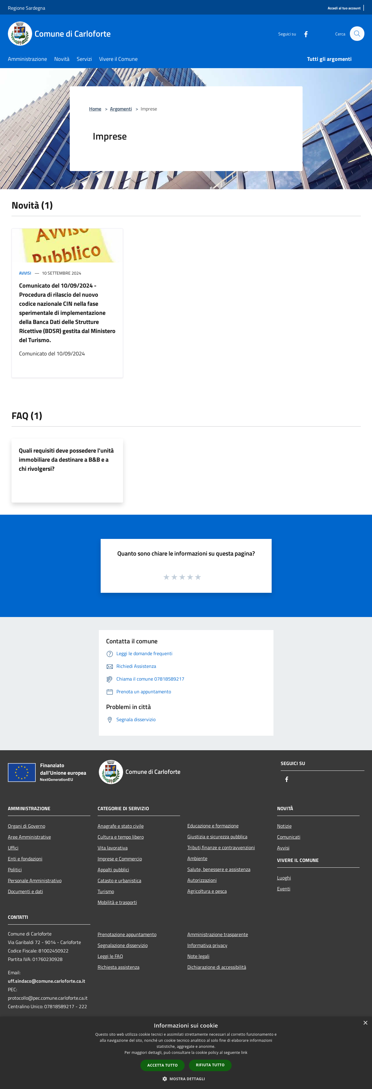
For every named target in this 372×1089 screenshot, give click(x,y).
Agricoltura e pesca (207, 891)
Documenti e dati (25, 891)
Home (95, 108)
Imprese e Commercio (120, 858)
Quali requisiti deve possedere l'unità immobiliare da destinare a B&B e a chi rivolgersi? (66, 459)
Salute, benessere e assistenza (218, 869)
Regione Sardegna (26, 8)
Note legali (198, 956)
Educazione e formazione (213, 825)
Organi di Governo (26, 826)
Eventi (283, 888)
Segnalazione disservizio (123, 945)
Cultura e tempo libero (121, 836)
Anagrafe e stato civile (121, 826)
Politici (15, 869)
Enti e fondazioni (25, 858)
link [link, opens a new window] (244, 1052)
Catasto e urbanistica (119, 880)
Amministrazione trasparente (217, 934)
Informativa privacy (207, 945)
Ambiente (197, 858)
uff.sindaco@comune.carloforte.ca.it (46, 981)
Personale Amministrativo (35, 880)
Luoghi (284, 877)
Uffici (13, 847)
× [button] (365, 1023)
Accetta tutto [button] (162, 1065)
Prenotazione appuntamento (127, 934)
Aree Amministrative (29, 836)
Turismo (106, 891)
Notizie (284, 826)
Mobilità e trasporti (117, 902)
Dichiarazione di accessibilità (216, 967)
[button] (186, 1079)
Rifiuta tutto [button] (210, 1065)
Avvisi (25, 273)
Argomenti (121, 108)
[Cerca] (357, 33)
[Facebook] (303, 33)
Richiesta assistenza (118, 967)
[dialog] (186, 1053)
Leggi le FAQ (110, 956)
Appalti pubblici (113, 869)
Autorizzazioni (202, 880)
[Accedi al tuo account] (344, 8)
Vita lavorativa (113, 847)
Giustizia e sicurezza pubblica (217, 836)
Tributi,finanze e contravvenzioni (221, 847)
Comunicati (288, 836)
